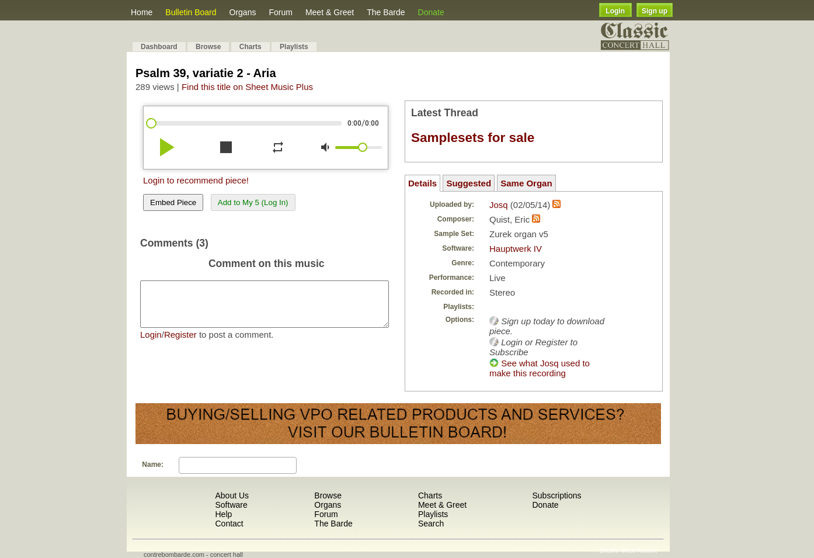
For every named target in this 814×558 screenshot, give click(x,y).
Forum (280, 12)
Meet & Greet (329, 12)
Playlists (294, 47)
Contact (229, 523)
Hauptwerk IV (515, 249)
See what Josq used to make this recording (539, 368)
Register (180, 343)
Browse (208, 47)
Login (615, 11)
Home (141, 12)
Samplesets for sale (472, 137)
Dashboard (159, 47)
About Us (232, 495)
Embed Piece (173, 202)
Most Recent (639, 550)
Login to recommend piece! (196, 180)
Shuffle (609, 550)
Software (231, 505)
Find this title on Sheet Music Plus (247, 87)
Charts (250, 47)
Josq (498, 205)
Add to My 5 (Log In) (253, 202)
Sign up (654, 11)
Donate (431, 12)
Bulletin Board (190, 12)
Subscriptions (556, 495)
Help (223, 514)
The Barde (386, 12)
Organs (242, 12)
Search (431, 523)
